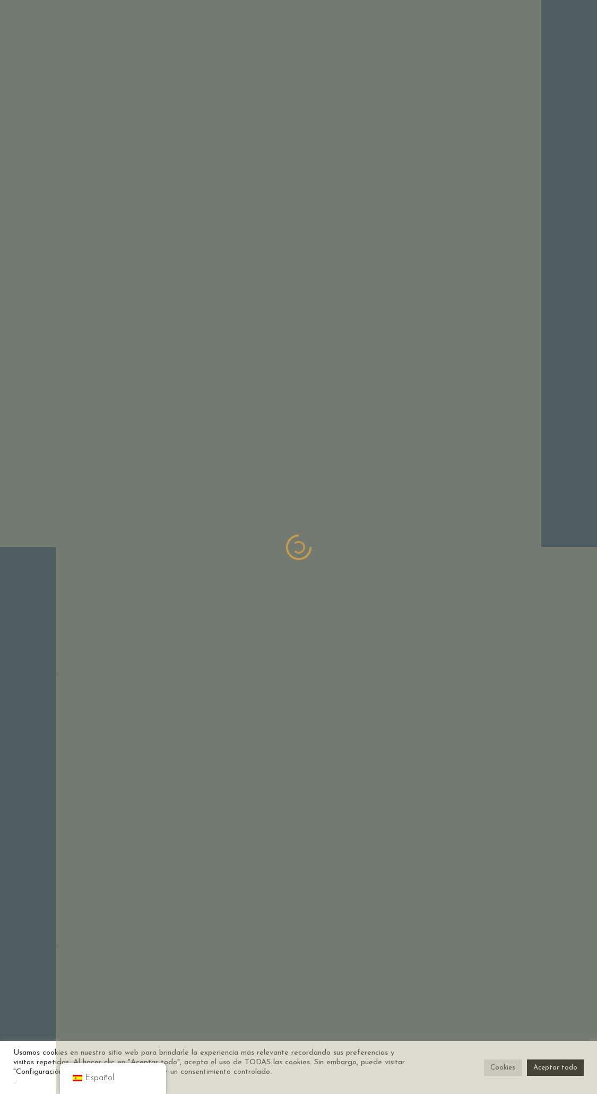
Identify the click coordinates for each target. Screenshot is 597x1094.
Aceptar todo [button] (555, 1067)
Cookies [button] (502, 1067)
